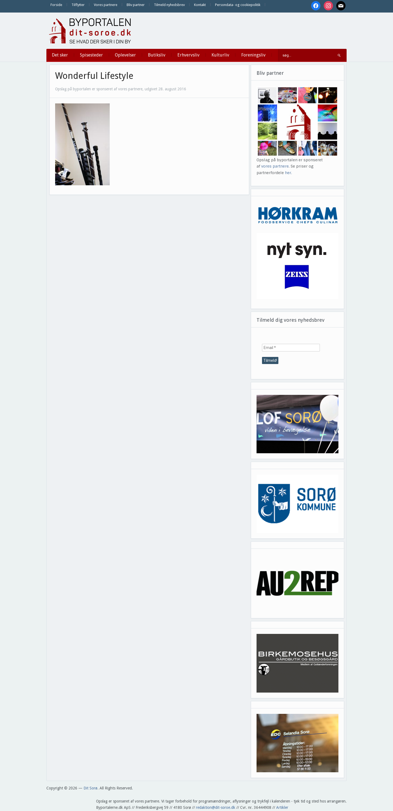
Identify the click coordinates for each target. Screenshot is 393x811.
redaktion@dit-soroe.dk (215, 807)
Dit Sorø (90, 788)
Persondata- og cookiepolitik (237, 5)
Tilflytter (78, 5)
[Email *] (291, 347)
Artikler (282, 807)
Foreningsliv (253, 55)
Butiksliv (156, 55)
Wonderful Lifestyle (94, 76)
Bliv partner (136, 5)
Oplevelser (125, 55)
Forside (56, 5)
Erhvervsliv (188, 55)
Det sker (60, 55)
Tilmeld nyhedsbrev (169, 5)
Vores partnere (105, 5)
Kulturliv (220, 55)
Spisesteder (91, 55)
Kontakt (200, 5)
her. (288, 172)
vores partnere (275, 166)
